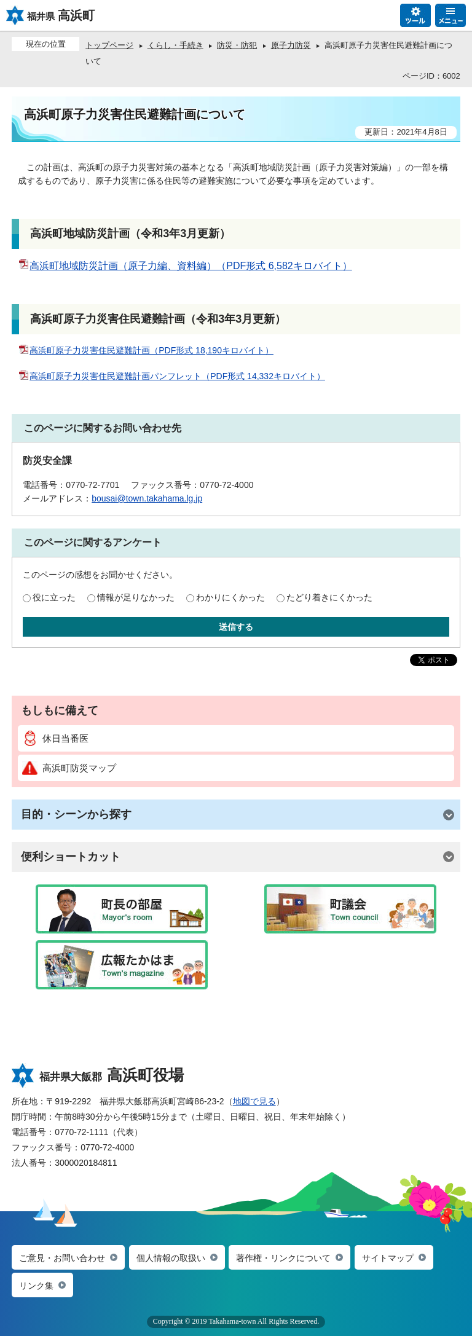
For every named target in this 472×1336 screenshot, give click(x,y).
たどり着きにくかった (329, 597)
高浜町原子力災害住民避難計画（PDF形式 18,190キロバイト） (145, 350)
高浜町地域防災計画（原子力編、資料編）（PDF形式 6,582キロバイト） (185, 266)
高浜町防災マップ (69, 768)
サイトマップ (388, 1258)
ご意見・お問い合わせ (62, 1258)
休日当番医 (55, 738)
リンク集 (36, 1286)
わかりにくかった (230, 597)
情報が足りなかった (136, 597)
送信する (236, 627)
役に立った (54, 597)
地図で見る (254, 1101)
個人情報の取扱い (170, 1258)
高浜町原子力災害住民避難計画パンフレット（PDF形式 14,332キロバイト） (171, 376)
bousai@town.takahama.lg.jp (147, 498)
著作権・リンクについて (283, 1258)
